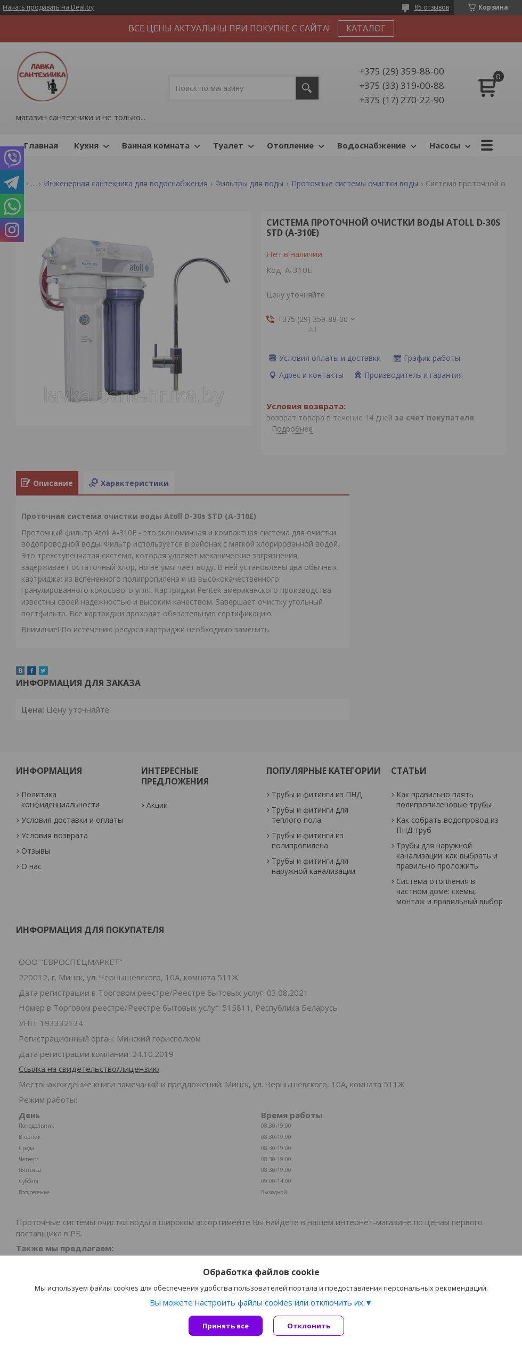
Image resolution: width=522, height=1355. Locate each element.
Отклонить (308, 1326)
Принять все (225, 1326)
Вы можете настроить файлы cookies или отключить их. (257, 1302)
